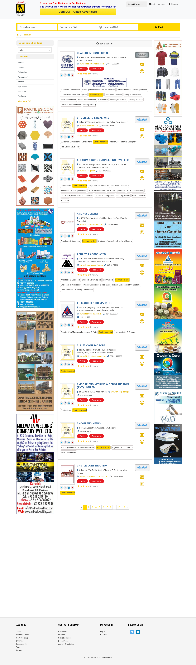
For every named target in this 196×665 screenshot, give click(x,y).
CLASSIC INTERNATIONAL (93, 53)
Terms (18, 647)
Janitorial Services (68, 99)
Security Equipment (118, 99)
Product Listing (22, 644)
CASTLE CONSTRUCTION (92, 465)
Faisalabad (23, 72)
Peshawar (22, 96)
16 (119, 507)
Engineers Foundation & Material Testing (115, 241)
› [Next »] (127, 507)
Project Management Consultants (126, 285)
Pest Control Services (87, 99)
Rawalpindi (23, 77)
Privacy (19, 650)
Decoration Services (113, 95)
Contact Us (62, 632)
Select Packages (136, 4)
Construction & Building (30, 43)
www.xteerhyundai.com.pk (91, 314)
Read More (96, 69)
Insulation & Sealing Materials (73, 191)
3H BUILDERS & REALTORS (93, 117)
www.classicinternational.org (92, 64)
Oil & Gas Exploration (116, 191)
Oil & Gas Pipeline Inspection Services (77, 195)
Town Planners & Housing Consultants (77, 290)
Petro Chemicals (139, 195)
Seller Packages (64, 638)
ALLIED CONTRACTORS (91, 345)
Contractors (87, 142)
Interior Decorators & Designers (123, 142)
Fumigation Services (132, 95)
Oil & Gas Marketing (135, 191)
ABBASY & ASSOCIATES (91, 254)
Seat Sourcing (22, 638)
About (18, 632)
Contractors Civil (96, 95)
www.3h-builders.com (89, 126)
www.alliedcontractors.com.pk (93, 356)
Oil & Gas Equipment (96, 191)
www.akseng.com (87, 171)
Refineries (65, 200)
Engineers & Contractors (99, 186)
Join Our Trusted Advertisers (78, 11)
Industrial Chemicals (120, 186)
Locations (24, 56)
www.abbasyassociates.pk (91, 265)
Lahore (21, 67)
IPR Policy (20, 641)
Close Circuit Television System (74, 95)
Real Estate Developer (70, 147)
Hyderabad (23, 86)
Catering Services (140, 90)
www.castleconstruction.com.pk (93, 476)
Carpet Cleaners (123, 90)
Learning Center (22, 635)
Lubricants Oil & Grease (125, 332)
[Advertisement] (35, 558)
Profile (82, 69)
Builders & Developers (70, 90)
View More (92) (24, 101)
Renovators (103, 99)
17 (124, 507)
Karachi (21, 63)
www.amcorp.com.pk (120, 392)
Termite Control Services (71, 104)
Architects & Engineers (70, 241)
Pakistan (27, 35)
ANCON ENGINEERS (89, 423)
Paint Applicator (123, 195)
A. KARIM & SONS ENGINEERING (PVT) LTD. (103, 159)
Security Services (136, 99)
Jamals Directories (66, 644)
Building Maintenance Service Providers (98, 90)
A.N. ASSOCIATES (88, 213)
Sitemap (61, 635)
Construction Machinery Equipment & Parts (79, 332)
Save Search (104, 43)
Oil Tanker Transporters (104, 195)
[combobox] (35, 50)
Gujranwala (23, 91)
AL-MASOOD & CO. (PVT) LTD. (95, 303)
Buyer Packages (65, 641)
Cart (152, 4)
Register (173, 4)
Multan (21, 82)
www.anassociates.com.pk (91, 224)
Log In (162, 4)
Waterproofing (89, 104)
